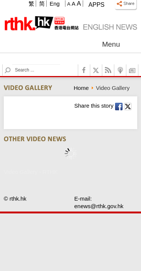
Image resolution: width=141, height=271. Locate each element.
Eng (55, 3)
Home (81, 88)
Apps (96, 5)
